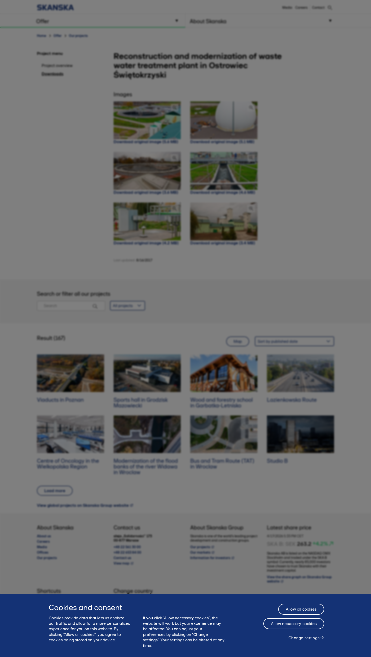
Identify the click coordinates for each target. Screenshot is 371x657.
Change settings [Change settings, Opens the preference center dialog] (303, 640)
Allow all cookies (301, 612)
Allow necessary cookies (294, 626)
